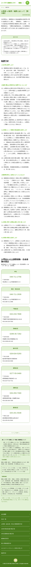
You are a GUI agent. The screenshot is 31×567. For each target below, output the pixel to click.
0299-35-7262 (15, 334)
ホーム (2, 7)
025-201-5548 (15, 413)
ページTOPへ (15, 433)
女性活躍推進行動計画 (7, 533)
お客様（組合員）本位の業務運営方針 (11, 524)
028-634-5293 (15, 354)
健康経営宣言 (5, 538)
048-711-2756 (15, 277)
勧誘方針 (3, 553)
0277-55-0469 (15, 373)
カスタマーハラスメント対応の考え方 (11, 548)
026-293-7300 (15, 393)
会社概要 (3, 514)
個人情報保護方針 (6, 543)
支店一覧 (3, 519)
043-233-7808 (15, 314)
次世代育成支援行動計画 (8, 529)
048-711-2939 (15, 294)
